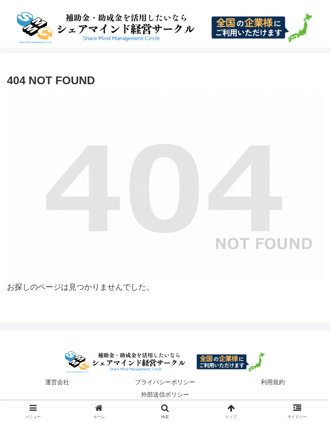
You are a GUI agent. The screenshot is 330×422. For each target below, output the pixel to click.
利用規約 (273, 382)
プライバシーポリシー (165, 382)
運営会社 (57, 382)
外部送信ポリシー (165, 394)
